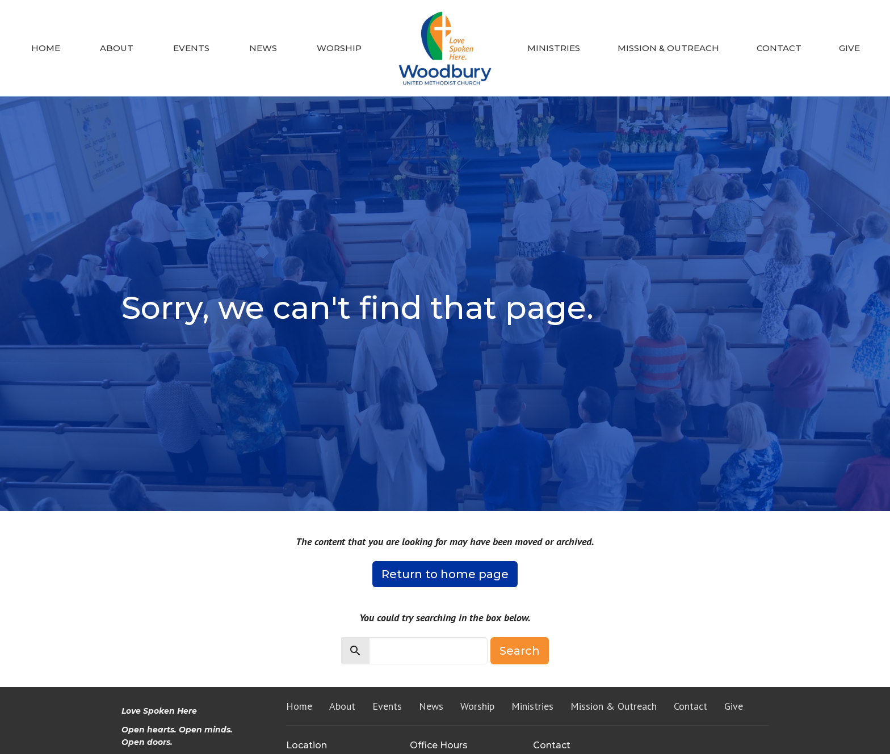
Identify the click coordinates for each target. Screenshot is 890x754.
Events (191, 48)
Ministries (553, 48)
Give (849, 48)
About (116, 48)
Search (519, 651)
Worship (339, 48)
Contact (779, 48)
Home (45, 48)
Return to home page (445, 574)
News (263, 48)
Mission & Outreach (668, 48)
